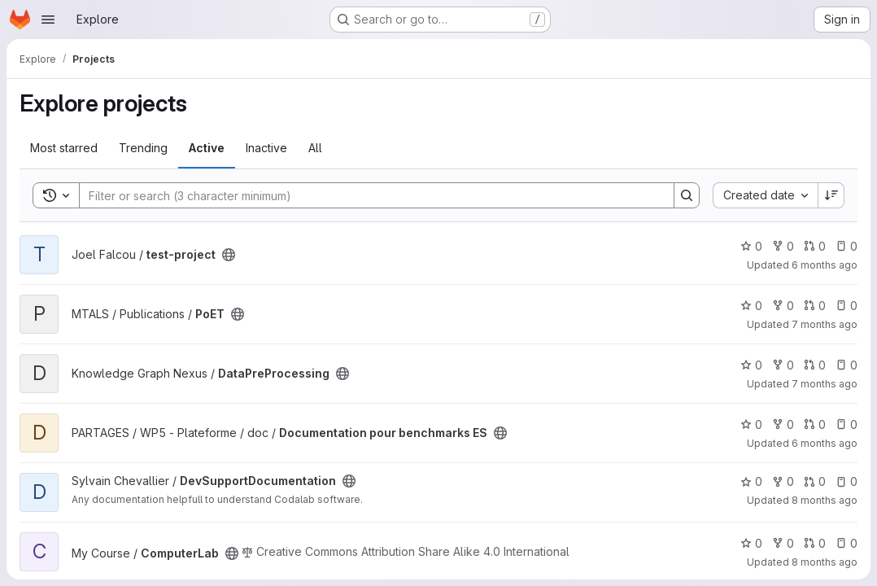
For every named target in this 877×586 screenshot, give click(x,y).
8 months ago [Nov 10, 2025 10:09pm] (824, 562)
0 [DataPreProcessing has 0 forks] (783, 365)
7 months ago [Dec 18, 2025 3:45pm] (824, 324)
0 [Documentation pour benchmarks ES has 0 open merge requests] (815, 424)
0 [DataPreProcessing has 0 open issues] (846, 365)
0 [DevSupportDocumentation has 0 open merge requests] (815, 481)
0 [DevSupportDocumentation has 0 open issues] (846, 481)
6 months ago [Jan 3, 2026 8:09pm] (824, 265)
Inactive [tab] (266, 148)
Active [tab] (207, 148)
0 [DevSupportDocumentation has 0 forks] (783, 481)
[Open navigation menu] (48, 20)
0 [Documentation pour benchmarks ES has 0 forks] (783, 424)
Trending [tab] (143, 148)
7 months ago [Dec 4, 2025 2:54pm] (824, 384)
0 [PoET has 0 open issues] (846, 306)
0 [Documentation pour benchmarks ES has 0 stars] (751, 424)
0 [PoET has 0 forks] (783, 306)
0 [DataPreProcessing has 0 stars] (751, 365)
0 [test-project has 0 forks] (783, 246)
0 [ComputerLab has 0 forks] (783, 543)
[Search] (368, 195)
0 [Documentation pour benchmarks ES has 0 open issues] (846, 424)
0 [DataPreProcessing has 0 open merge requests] (815, 365)
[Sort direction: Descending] (831, 195)
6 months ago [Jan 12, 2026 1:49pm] (824, 443)
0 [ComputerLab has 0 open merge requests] (815, 543)
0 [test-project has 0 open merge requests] (815, 246)
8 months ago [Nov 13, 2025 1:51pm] (824, 500)
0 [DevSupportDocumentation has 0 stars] (751, 481)
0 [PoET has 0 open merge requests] (815, 306)
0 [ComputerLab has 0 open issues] (846, 543)
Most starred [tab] (64, 148)
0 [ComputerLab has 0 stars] (751, 543)
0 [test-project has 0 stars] (751, 246)
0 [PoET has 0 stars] (751, 306)
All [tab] (315, 148)
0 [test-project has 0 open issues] (846, 246)
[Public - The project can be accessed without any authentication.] (228, 254)
